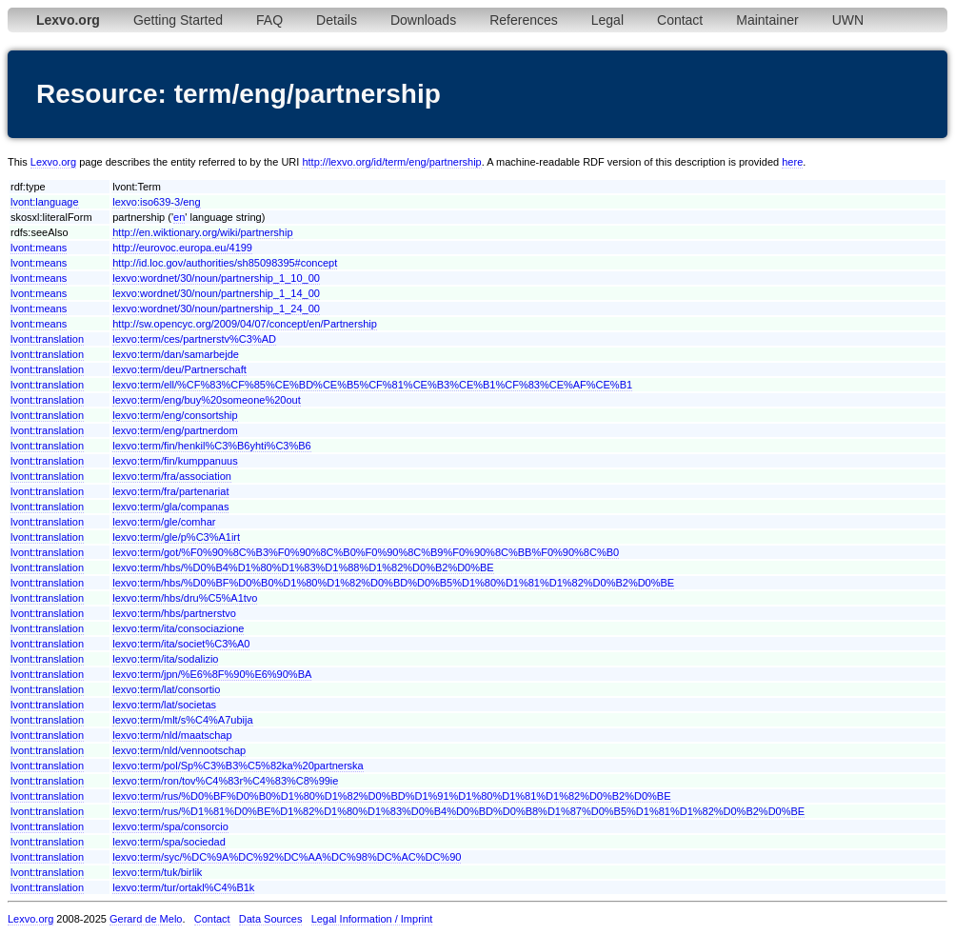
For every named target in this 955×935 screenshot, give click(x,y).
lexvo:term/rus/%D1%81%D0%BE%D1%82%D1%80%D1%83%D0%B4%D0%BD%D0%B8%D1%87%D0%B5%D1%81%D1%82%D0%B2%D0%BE (458, 811)
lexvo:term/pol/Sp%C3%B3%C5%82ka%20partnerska (238, 765)
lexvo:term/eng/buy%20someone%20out (206, 400)
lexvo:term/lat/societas (164, 704)
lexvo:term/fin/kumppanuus (174, 461)
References (523, 20)
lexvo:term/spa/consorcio (170, 826)
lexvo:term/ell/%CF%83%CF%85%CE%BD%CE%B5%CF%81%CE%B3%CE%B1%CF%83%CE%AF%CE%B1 (372, 384)
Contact (680, 20)
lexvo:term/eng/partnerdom (174, 430)
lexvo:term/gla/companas (170, 506)
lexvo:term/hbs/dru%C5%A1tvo (184, 598)
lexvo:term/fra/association (171, 476)
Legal (607, 20)
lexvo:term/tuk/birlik (157, 872)
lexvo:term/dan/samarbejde (175, 354)
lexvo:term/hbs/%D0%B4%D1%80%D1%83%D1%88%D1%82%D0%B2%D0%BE (302, 567)
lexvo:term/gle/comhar (163, 521)
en (179, 217)
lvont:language (44, 202)
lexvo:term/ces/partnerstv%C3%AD (194, 339)
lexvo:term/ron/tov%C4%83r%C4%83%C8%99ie (225, 780)
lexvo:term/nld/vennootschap (179, 750)
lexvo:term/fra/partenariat (170, 491)
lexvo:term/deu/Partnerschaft (179, 369)
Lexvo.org (53, 162)
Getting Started (178, 20)
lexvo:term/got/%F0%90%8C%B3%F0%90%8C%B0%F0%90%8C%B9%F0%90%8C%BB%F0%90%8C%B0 (365, 552)
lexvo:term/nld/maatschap (171, 735)
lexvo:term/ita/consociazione (178, 628)
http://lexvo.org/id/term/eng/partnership (391, 162)
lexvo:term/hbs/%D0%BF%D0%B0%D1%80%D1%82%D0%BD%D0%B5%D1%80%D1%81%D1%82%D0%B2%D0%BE (393, 582)
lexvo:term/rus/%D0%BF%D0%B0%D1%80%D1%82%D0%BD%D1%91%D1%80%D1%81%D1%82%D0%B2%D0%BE (391, 796)
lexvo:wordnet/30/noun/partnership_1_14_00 (216, 293)
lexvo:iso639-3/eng (156, 202)
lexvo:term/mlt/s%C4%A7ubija (182, 720)
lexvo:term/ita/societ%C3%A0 (180, 643)
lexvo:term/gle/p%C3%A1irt (176, 537)
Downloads (423, 20)
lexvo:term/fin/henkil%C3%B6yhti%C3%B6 (211, 445)
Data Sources (271, 919)
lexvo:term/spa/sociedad (169, 841)
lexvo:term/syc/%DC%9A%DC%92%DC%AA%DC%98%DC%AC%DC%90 (286, 857)
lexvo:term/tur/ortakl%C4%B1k (183, 887)
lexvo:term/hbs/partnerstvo (174, 613)
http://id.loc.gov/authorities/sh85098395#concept (224, 263)
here (792, 162)
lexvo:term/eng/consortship (174, 415)
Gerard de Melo (145, 919)
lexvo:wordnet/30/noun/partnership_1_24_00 (216, 308)
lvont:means (38, 247)
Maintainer (767, 20)
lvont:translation (47, 339)
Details (336, 20)
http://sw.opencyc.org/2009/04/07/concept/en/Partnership (244, 323)
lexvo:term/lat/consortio (166, 689)
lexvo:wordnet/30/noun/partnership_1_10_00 (216, 278)
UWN (848, 20)
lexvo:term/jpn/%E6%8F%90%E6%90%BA (211, 674)
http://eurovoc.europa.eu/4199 (182, 247)
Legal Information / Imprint (372, 919)
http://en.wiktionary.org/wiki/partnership (202, 232)
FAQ (269, 20)
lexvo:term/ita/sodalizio (165, 659)
